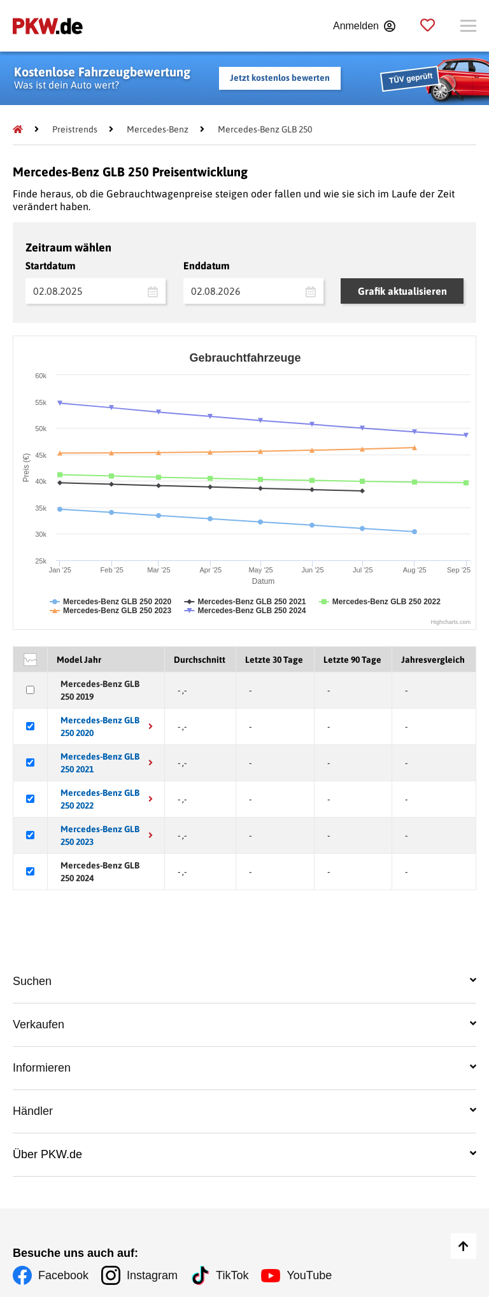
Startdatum (50, 265)
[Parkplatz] (427, 25)
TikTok (232, 1275)
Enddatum (206, 265)
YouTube (309, 1275)
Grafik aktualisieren (402, 291)
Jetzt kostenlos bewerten (280, 78)
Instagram (152, 1275)
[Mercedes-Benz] (157, 129)
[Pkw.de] (18, 129)
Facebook (63, 1275)
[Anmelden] (364, 26)
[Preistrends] (74, 129)
